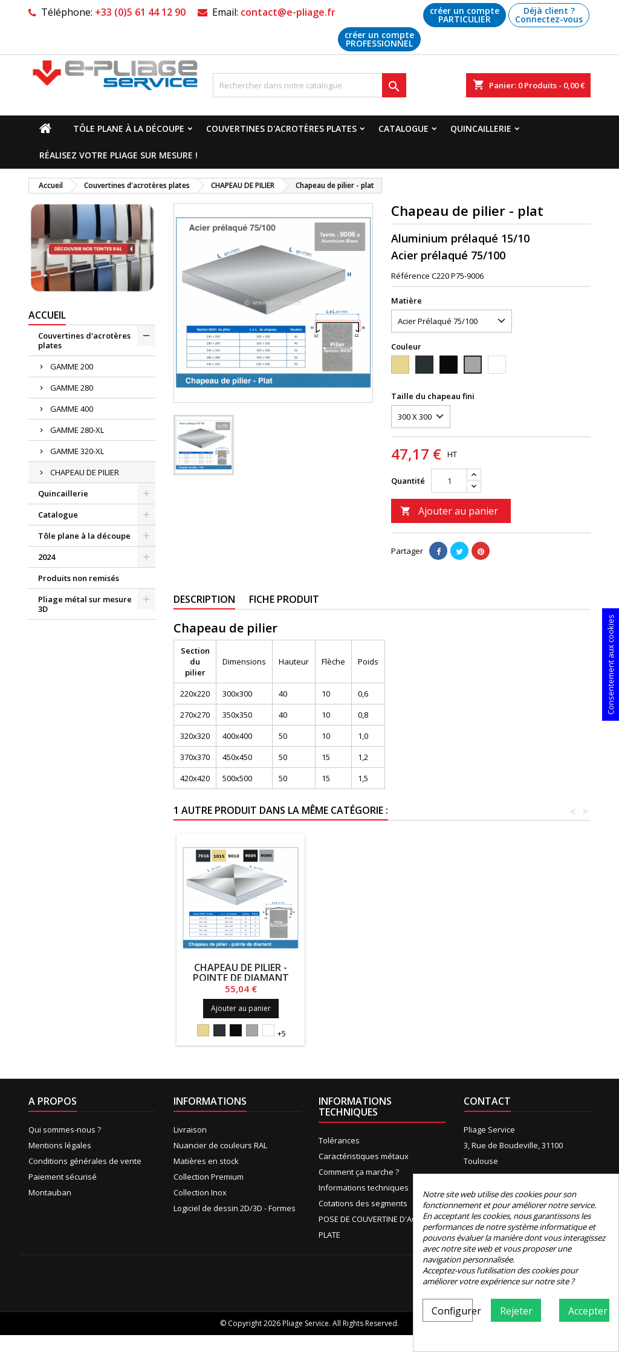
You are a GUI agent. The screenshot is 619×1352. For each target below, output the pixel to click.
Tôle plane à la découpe (128, 128)
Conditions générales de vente (84, 1160)
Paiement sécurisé (62, 1176)
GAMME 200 (71, 366)
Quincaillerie (480, 128)
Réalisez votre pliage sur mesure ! (118, 155)
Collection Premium (208, 1176)
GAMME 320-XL (77, 451)
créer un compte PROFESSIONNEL (379, 39)
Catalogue (403, 128)
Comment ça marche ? (359, 1171)
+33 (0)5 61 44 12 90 (140, 12)
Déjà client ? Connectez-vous (549, 15)
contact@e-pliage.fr (288, 12)
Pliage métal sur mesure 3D (85, 604)
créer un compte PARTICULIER (464, 15)
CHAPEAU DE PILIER (84, 472)
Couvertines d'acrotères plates (281, 128)
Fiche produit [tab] (284, 599)
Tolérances (339, 1140)
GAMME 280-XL (77, 429)
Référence (410, 275)
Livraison (190, 1129)
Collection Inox (200, 1192)
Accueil (47, 315)
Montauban (49, 1192)
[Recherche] (309, 85)
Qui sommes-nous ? (64, 1129)
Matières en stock (206, 1160)
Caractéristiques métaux (364, 1156)
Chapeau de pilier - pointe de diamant (241, 972)
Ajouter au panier (449, 511)
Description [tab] (204, 599)
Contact (487, 1101)
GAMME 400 (71, 408)
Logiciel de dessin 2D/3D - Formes (234, 1208)
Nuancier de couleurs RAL (220, 1145)
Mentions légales (59, 1145)
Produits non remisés (78, 578)
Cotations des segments (363, 1203)
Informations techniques (364, 1187)
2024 (46, 556)
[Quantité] (449, 481)
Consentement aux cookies (610, 664)
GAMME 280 (71, 387)
